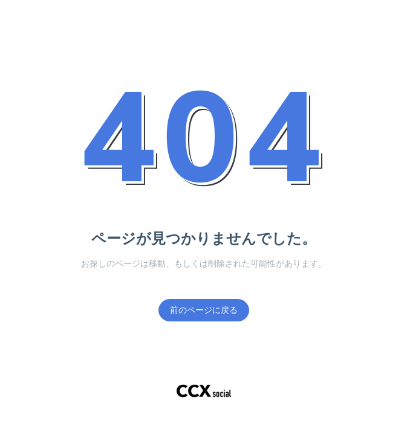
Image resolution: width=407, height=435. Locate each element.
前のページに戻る (204, 310)
